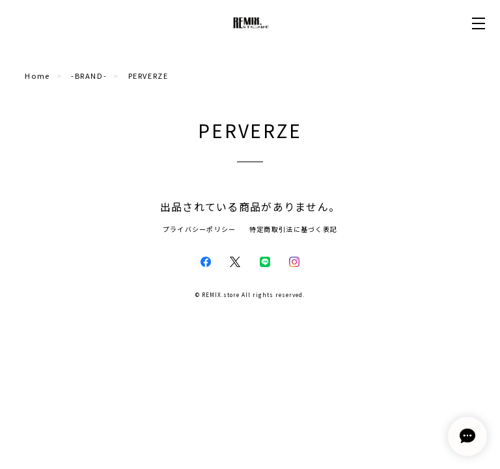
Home (37, 75)
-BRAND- (89, 75)
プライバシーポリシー (199, 229)
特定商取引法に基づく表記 (293, 229)
